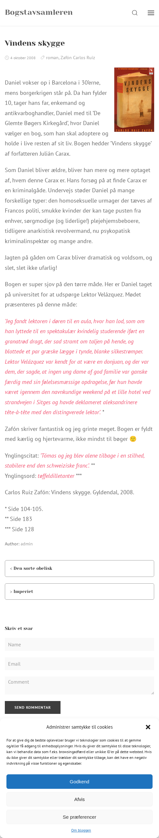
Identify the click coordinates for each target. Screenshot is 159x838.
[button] (149, 727)
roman (52, 57)
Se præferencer (79, 817)
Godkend (79, 781)
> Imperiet (21, 591)
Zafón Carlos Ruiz (78, 57)
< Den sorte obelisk (31, 568)
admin (27, 544)
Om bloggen (81, 830)
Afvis (79, 799)
